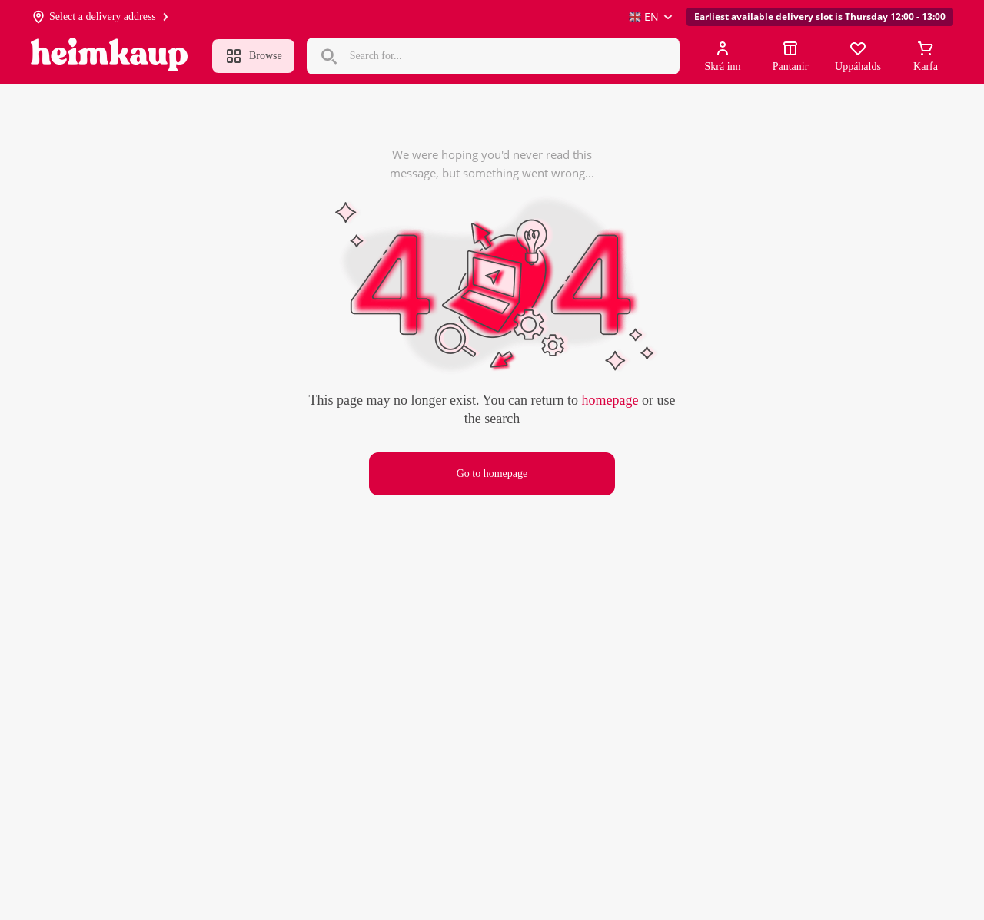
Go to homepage (492, 473)
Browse (253, 56)
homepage (609, 400)
